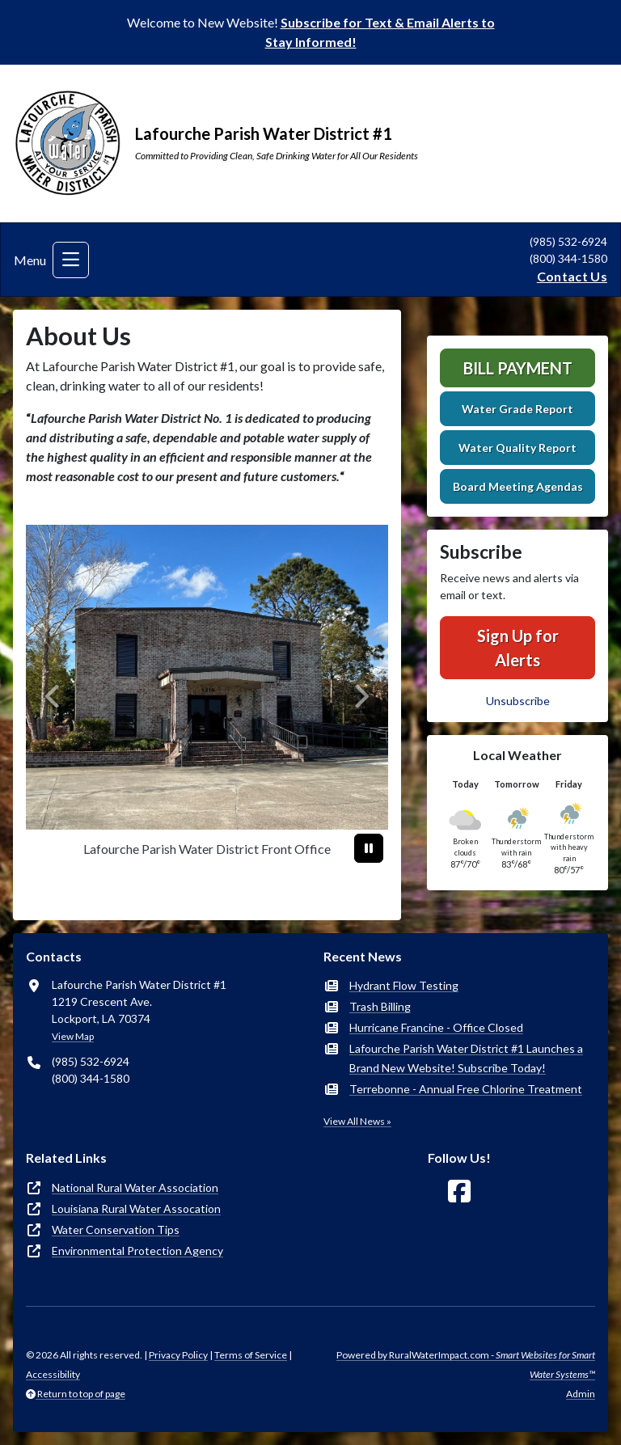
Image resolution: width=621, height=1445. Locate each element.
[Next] (361, 696)
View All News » (357, 1121)
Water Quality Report (517, 447)
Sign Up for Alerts (518, 648)
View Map (73, 1036)
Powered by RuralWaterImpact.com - (465, 1364)
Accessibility (53, 1374)
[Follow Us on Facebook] (459, 1191)
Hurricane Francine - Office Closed (436, 1027)
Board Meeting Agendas (518, 486)
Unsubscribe (518, 701)
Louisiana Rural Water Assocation (136, 1208)
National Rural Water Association (135, 1187)
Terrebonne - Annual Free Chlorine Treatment (465, 1089)
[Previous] (53, 696)
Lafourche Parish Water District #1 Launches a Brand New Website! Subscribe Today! (466, 1058)
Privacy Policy (178, 1355)
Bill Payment (517, 368)
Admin (580, 1394)
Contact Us (572, 276)
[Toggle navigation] (71, 260)
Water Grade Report (517, 409)
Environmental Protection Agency (137, 1250)
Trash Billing (380, 1006)
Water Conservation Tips (116, 1229)
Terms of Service (250, 1355)
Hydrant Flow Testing (403, 985)
